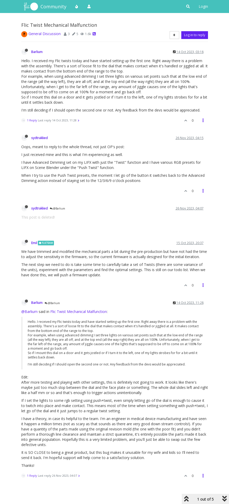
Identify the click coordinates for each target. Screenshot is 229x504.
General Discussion (45, 33)
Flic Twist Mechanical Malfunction (78, 311)
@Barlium (57, 208)
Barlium (37, 52)
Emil (34, 243)
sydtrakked (39, 138)
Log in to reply (194, 35)
